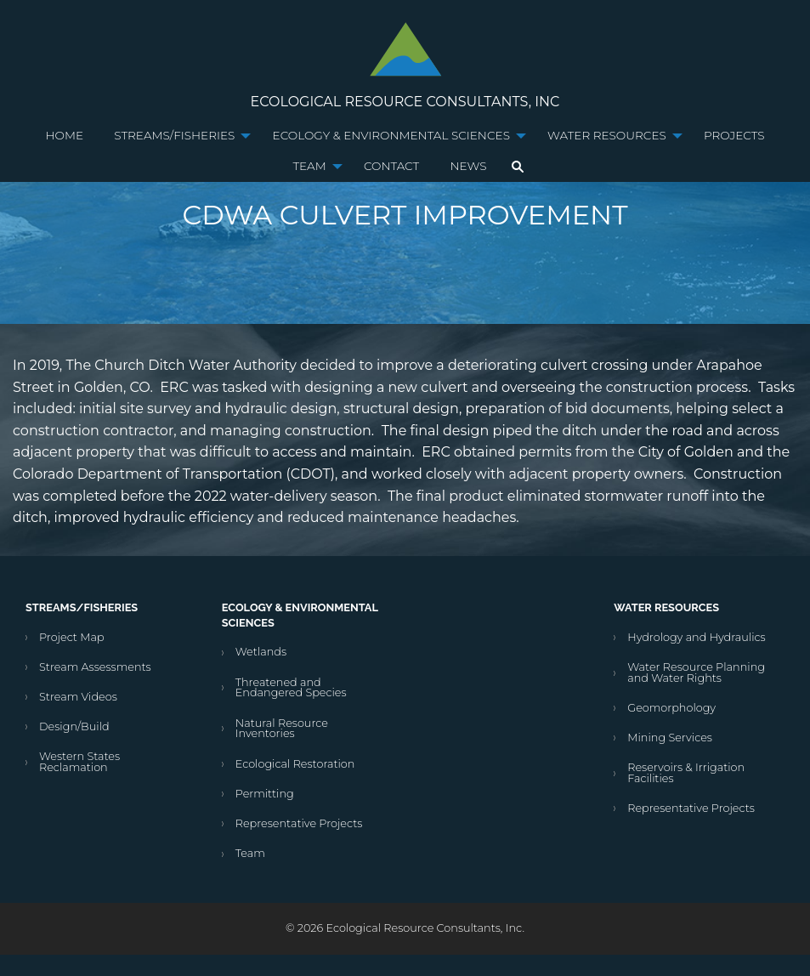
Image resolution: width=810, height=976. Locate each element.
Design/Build (74, 726)
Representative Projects (299, 823)
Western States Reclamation (79, 762)
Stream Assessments (95, 667)
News (468, 166)
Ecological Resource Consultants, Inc (405, 102)
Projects (734, 135)
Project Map (72, 637)
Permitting (264, 793)
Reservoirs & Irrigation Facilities (686, 773)
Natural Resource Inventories (281, 729)
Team (309, 166)
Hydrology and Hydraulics (696, 637)
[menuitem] (65, 136)
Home (65, 135)
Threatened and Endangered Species (291, 688)
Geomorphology (671, 707)
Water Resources (606, 135)
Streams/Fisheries (174, 135)
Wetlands (260, 651)
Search (517, 166)
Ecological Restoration (295, 764)
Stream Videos (78, 696)
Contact (391, 166)
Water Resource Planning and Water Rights (696, 672)
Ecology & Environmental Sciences (391, 135)
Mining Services (669, 737)
